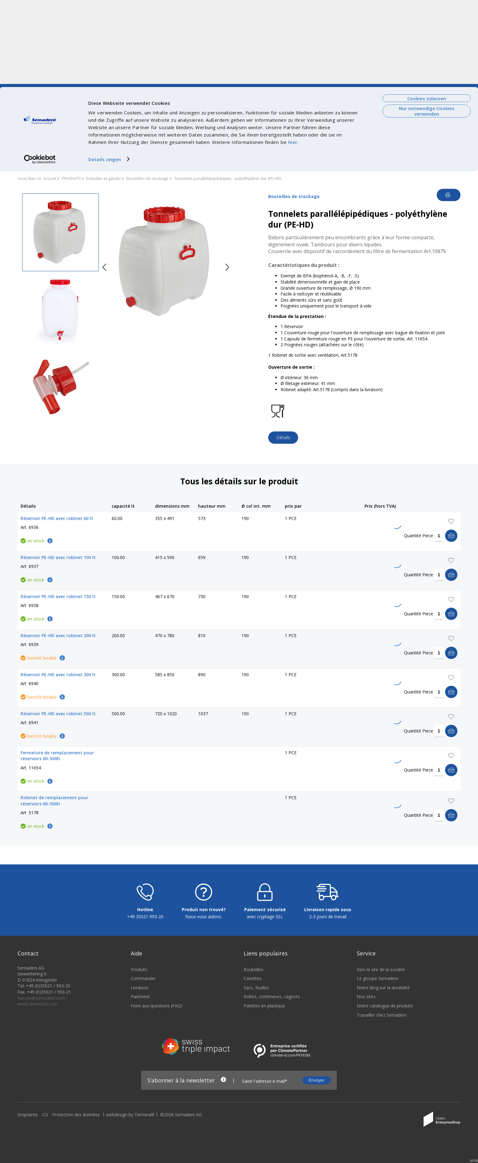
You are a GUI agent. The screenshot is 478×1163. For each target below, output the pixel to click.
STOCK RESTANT (188, 137)
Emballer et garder (103, 178)
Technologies (129, 90)
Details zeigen (104, 72)
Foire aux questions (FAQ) (156, 1094)
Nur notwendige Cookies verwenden (426, 24)
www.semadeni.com (38, 1092)
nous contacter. (375, 157)
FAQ (394, 90)
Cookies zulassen (426, 11)
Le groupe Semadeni (377, 1066)
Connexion (440, 90)
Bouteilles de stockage (147, 178)
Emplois (180, 90)
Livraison (140, 1075)
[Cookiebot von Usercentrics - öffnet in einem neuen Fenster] (40, 72)
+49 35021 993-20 (145, 1004)
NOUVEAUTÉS (89, 137)
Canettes (252, 1066)
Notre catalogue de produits (385, 1094)
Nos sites (366, 1084)
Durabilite (157, 90)
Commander (143, 1066)
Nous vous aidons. (203, 1004)
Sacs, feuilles (256, 1075)
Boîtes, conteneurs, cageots (272, 1084)
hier (292, 55)
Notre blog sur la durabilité (383, 1075)
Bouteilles (253, 1057)
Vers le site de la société (43, 90)
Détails (283, 437)
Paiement (140, 1084)
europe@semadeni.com (41, 1086)
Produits (139, 1057)
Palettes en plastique (264, 1094)
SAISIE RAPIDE (247, 137)
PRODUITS (40, 137)
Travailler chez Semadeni (381, 1103)
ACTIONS (137, 137)
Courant (102, 90)
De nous (80, 90)
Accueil (49, 178)
